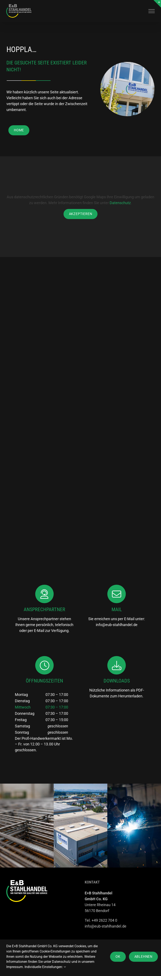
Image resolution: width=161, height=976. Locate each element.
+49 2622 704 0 (104, 920)
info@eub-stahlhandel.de (117, 624)
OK (118, 957)
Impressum (14, 967)
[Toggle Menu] (151, 11)
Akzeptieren (80, 214)
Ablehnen (143, 957)
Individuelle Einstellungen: (45, 967)
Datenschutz (120, 203)
